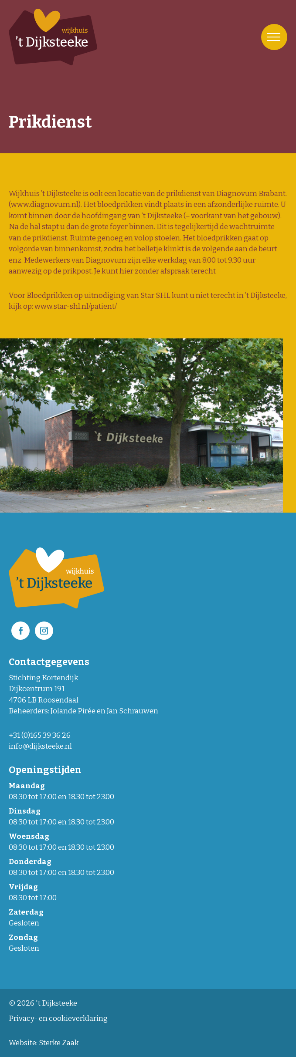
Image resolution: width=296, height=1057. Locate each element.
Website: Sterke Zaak (44, 1042)
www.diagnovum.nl (44, 204)
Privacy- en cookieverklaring (58, 1018)
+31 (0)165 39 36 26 (40, 735)
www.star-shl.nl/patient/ (75, 306)
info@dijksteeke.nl (40, 746)
